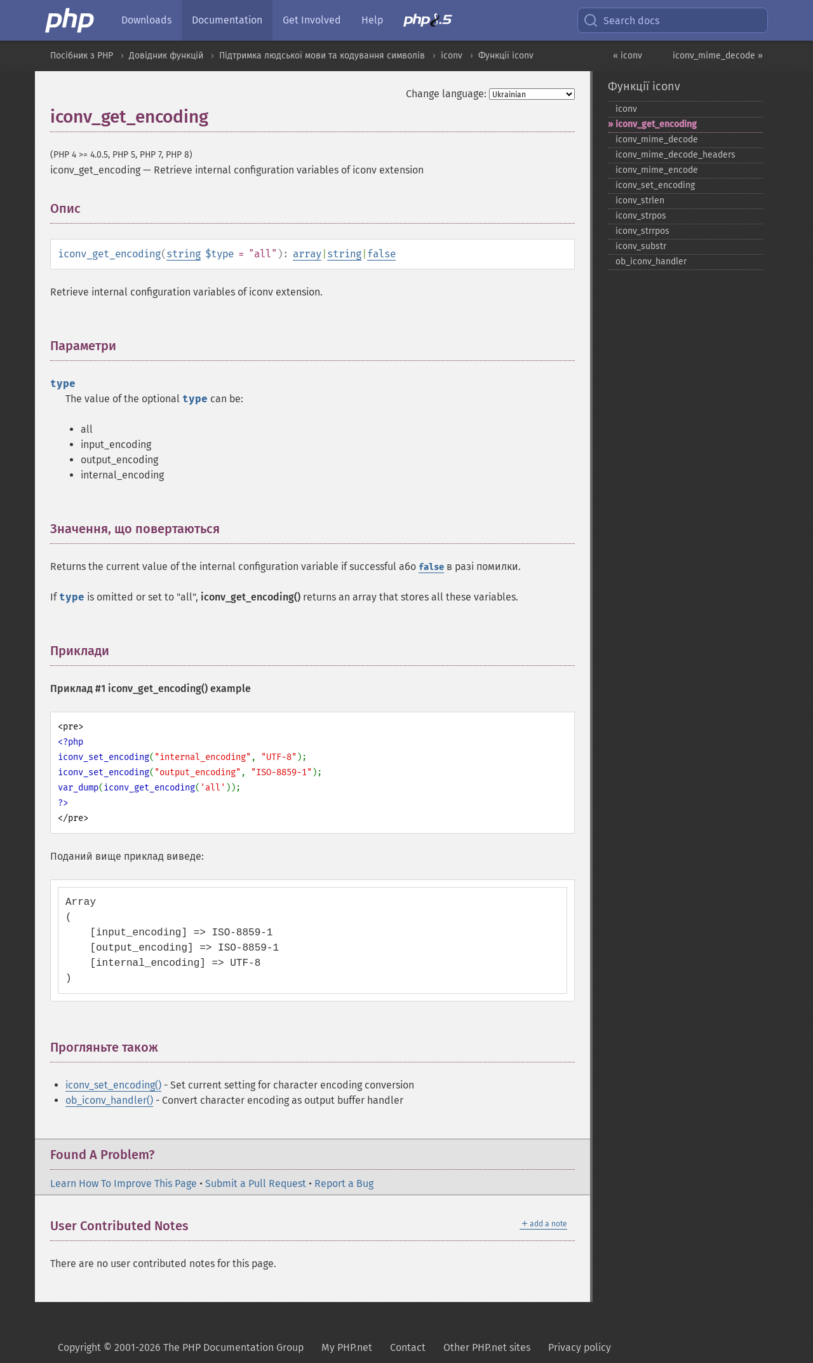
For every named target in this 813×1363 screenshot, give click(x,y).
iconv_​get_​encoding (656, 124)
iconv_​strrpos (642, 231)
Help (372, 20)
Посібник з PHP (81, 55)
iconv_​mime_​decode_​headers (675, 154)
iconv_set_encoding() (113, 1085)
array (307, 254)
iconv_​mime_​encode (656, 170)
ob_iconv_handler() (109, 1100)
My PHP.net (346, 1347)
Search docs (621, 20)
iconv (451, 55)
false (381, 254)
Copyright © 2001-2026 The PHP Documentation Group (181, 1347)
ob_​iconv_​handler (651, 261)
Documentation (227, 20)
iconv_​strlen (639, 200)
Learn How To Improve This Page (123, 1183)
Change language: (446, 94)
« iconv (627, 55)
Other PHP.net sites (486, 1347)
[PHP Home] (70, 20)
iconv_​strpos (640, 215)
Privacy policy (579, 1347)
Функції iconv (506, 55)
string (183, 254)
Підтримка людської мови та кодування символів (322, 55)
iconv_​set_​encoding (655, 185)
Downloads (146, 20)
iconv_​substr (640, 246)
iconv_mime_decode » (718, 55)
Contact (408, 1347)
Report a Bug (343, 1183)
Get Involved (312, 20)
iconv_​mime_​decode (656, 139)
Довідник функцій (166, 55)
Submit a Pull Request (255, 1183)
